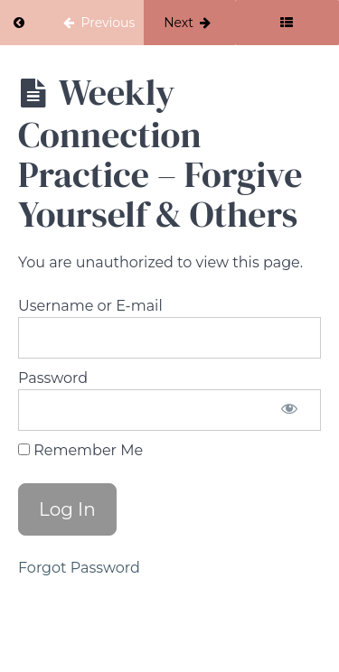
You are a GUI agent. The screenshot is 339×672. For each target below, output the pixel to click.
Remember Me (80, 450)
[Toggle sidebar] (287, 22)
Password (53, 378)
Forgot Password (79, 567)
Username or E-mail (90, 305)
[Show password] (289, 410)
